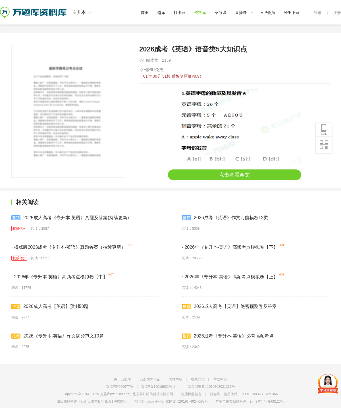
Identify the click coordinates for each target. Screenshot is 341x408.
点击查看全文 (234, 175)
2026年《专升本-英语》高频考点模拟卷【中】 (59, 276)
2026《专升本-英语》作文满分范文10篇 (57, 336)
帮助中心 (220, 379)
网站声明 (175, 379)
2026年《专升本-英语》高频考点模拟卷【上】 (230, 276)
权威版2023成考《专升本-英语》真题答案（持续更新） (68, 247)
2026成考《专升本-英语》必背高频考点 (228, 336)
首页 (145, 12)
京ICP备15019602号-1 (158, 387)
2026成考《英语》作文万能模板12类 (225, 217)
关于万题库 (122, 379)
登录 (318, 12)
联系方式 (198, 379)
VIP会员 (268, 12)
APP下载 (292, 12)
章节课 (220, 12)
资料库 (200, 12)
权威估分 (19, 229)
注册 (337, 12)
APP (324, 130)
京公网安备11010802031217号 (211, 387)
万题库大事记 (150, 379)
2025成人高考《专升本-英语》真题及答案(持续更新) (70, 217)
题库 (161, 12)
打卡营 (180, 12)
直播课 (241, 12)
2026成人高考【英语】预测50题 (49, 306)
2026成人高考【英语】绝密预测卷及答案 (229, 306)
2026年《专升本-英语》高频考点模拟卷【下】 (230, 247)
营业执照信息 (191, 394)
